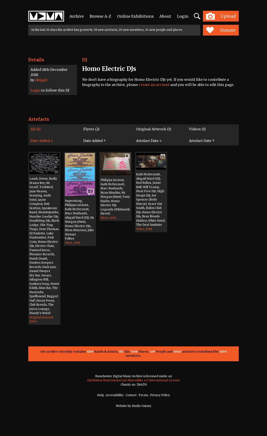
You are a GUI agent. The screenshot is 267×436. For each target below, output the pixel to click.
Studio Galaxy (141, 406)
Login (182, 16)
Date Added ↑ (94, 141)
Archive (76, 16)
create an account (154, 85)
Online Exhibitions (135, 16)
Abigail (41, 80)
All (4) (35, 129)
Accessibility (115, 395)
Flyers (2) (91, 129)
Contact (131, 395)
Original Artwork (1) (153, 129)
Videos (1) (197, 129)
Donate (220, 30)
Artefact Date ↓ (149, 141)
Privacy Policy (160, 395)
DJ (84, 59)
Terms (143, 395)
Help (100, 395)
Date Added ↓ (41, 141)
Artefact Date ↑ (201, 141)
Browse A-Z (100, 16)
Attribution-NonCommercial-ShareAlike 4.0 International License (133, 380)
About (165, 16)
